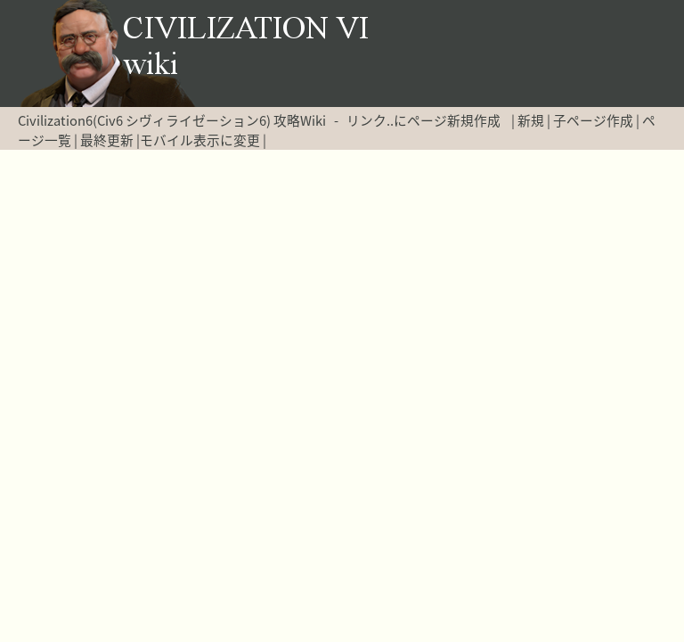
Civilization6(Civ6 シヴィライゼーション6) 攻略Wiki (172, 120)
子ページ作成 (593, 120)
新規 (530, 120)
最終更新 (107, 140)
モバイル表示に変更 (200, 140)
